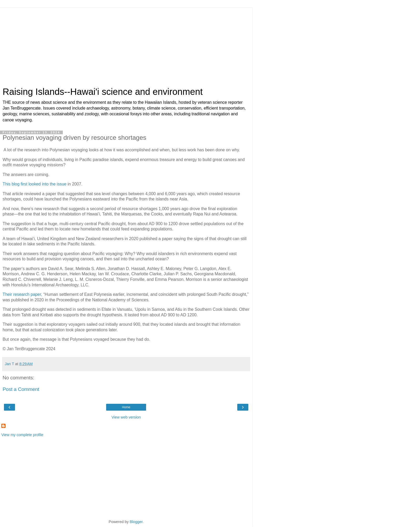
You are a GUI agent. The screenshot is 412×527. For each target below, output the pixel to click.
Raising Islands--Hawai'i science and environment (103, 92)
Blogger (136, 522)
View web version (126, 417)
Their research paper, (22, 294)
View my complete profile (22, 435)
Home (126, 407)
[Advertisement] (126, 44)
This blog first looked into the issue (34, 184)
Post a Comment (21, 389)
